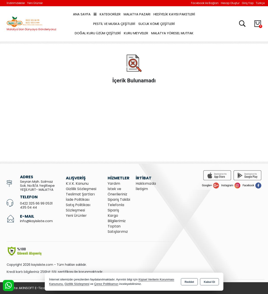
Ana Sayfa (82, 14)
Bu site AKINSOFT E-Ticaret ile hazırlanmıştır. (42, 288)
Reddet (189, 282)
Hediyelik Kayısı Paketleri (174, 14)
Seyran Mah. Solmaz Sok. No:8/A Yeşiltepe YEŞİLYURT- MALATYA (37, 185)
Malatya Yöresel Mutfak (172, 33)
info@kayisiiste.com (36, 221)
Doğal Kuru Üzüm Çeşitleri (98, 33)
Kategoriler (107, 14)
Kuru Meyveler (136, 33)
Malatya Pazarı (137, 14)
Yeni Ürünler (76, 215)
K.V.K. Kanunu (77, 183)
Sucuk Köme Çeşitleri (156, 23)
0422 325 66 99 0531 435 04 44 (36, 205)
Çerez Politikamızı (106, 284)
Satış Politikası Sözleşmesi (78, 207)
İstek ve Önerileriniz (117, 191)
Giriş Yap (248, 3)
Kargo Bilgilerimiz (117, 218)
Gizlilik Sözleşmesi (81, 188)
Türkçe (260, 3)
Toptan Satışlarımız (118, 229)
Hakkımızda (146, 183)
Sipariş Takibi (119, 199)
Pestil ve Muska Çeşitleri (114, 23)
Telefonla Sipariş (116, 207)
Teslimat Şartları (80, 194)
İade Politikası (77, 199)
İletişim (142, 188)
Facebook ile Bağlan (205, 3)
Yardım (114, 183)
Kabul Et (209, 282)
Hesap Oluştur (230, 3)
